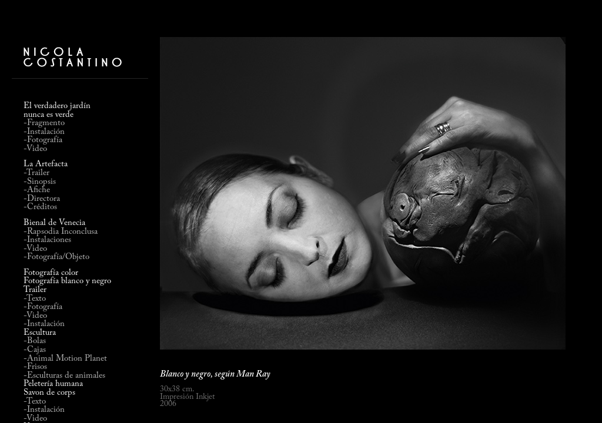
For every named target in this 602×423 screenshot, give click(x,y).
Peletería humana (53, 384)
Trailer (35, 290)
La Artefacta (46, 164)
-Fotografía (43, 140)
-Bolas (35, 341)
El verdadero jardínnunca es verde (57, 110)
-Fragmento (44, 123)
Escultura (40, 333)
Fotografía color (51, 273)
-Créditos (40, 207)
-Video (35, 149)
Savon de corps (49, 392)
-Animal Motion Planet (65, 358)
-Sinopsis (40, 181)
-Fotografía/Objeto (56, 257)
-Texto (35, 298)
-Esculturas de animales (64, 375)
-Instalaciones (47, 240)
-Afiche (37, 190)
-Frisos (35, 366)
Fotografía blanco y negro (67, 281)
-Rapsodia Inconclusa (61, 231)
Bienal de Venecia (54, 223)
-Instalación (44, 131)
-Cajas (35, 349)
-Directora (42, 198)
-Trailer (36, 173)
